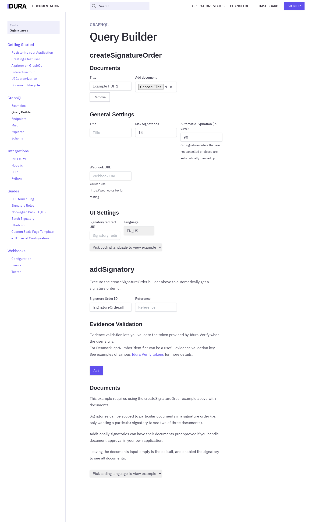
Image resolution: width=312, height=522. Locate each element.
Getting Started (20, 44)
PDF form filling (22, 199)
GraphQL (14, 97)
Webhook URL (100, 167)
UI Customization (24, 79)
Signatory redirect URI (103, 224)
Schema (17, 138)
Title (93, 77)
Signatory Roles (22, 205)
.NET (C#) (18, 159)
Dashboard (268, 6)
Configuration (21, 259)
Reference (143, 298)
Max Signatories (147, 124)
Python (16, 178)
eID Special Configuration (30, 238)
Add (96, 371)
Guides (13, 191)
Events (16, 265)
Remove (100, 97)
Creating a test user (25, 59)
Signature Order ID (104, 298)
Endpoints (18, 119)
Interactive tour (23, 72)
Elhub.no (18, 225)
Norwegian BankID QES (28, 212)
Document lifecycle (25, 85)
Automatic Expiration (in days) (198, 126)
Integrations (18, 151)
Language (131, 222)
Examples (18, 106)
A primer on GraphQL (26, 65)
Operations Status (208, 6)
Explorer (17, 132)
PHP (14, 172)
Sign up (294, 6)
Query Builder (21, 112)
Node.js (17, 165)
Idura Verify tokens (148, 354)
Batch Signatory (22, 218)
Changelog (239, 6)
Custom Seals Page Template (32, 232)
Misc (14, 125)
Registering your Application (32, 52)
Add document (146, 77)
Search (100, 6)
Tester (16, 272)
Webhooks (16, 250)
